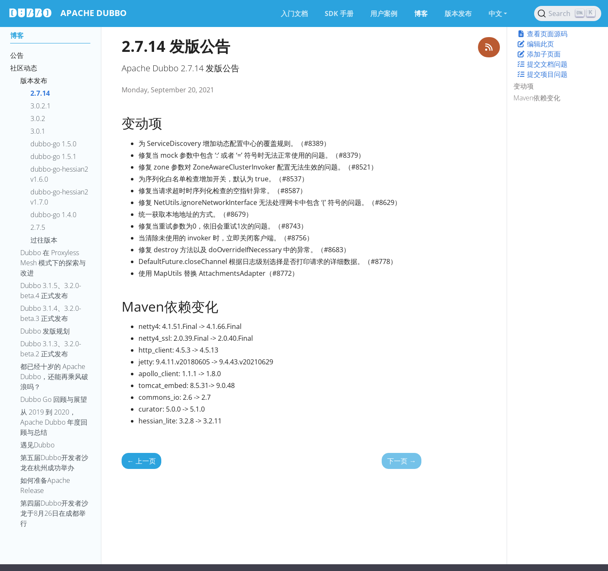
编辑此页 (535, 43)
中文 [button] (495, 13)
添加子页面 (539, 54)
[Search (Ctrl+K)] (567, 13)
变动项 (523, 86)
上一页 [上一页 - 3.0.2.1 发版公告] (141, 461)
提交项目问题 (542, 74)
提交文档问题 (542, 64)
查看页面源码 (542, 33)
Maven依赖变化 (536, 97)
